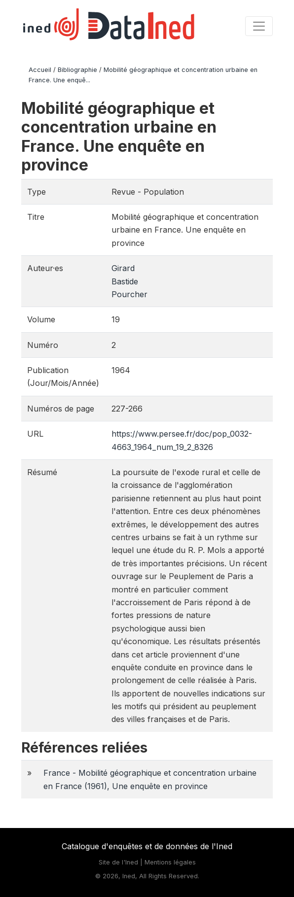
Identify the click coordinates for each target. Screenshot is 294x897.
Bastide (124, 281)
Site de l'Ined (118, 862)
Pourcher (129, 294)
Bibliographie (77, 69)
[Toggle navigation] (259, 26)
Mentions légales (170, 862)
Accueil (40, 69)
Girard (123, 268)
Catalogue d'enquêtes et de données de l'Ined (147, 846)
